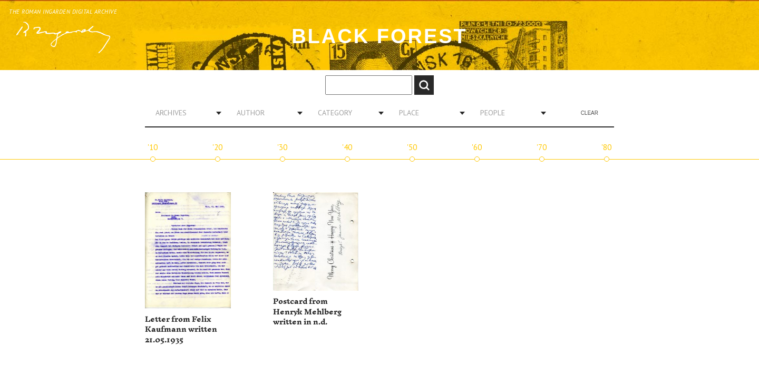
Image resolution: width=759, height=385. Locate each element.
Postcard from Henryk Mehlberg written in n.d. (307, 311)
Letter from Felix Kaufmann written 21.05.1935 (181, 329)
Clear (589, 113)
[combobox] (184, 112)
